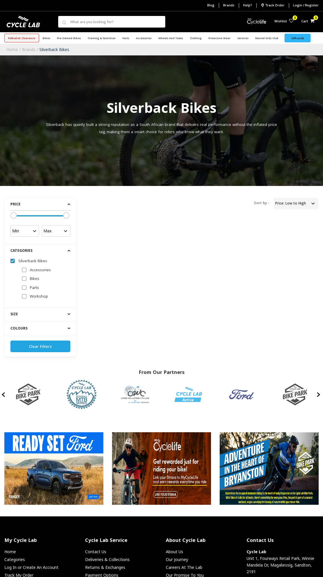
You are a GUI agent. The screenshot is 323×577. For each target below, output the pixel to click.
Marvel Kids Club (266, 38)
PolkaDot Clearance (21, 38)
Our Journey (177, 559)
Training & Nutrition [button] (101, 38)
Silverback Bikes (54, 49)
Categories (14, 559)
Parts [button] (125, 38)
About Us (174, 551)
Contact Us (95, 551)
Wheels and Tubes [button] (170, 38)
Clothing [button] (195, 38)
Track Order (273, 5)
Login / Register (306, 5)
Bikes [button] (46, 38)
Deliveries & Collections (107, 559)
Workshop (39, 297)
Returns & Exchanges (105, 567)
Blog (210, 5)
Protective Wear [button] (219, 38)
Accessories (40, 270)
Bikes (34, 279)
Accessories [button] (143, 38)
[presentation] (3, 394)
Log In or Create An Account (31, 567)
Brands (228, 5)
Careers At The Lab (184, 567)
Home (12, 49)
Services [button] (242, 38)
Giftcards (297, 38)
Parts (34, 288)
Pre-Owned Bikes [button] (69, 38)
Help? (247, 5)
